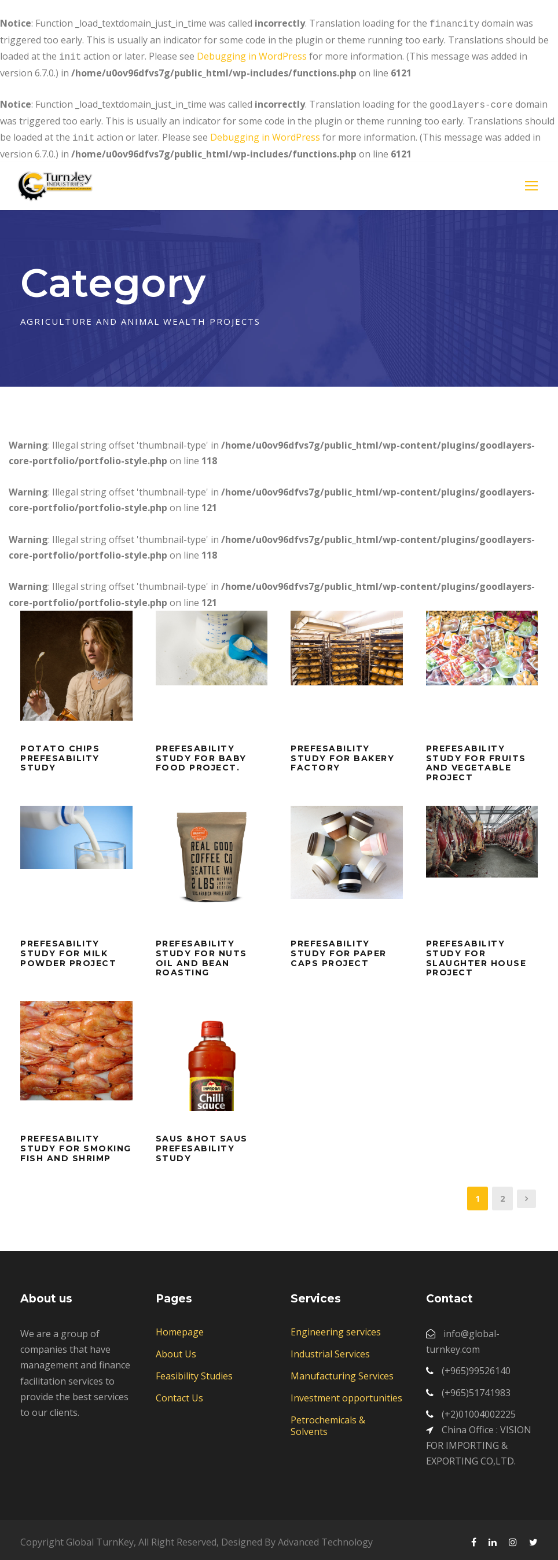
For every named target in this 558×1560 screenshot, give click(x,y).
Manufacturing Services (342, 1371)
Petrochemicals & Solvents (328, 1421)
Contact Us (179, 1393)
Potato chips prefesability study (60, 754)
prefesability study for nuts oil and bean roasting (201, 953)
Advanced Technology (325, 1537)
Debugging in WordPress (252, 55)
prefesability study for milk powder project (68, 949)
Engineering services (336, 1327)
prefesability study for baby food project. (201, 754)
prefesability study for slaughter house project (476, 953)
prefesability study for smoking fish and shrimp (75, 1144)
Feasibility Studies (194, 1371)
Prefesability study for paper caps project (339, 949)
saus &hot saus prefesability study (202, 1144)
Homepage (180, 1327)
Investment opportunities (346, 1393)
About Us (176, 1349)
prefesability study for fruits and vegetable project (476, 758)
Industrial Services (330, 1349)
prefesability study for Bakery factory (342, 754)
